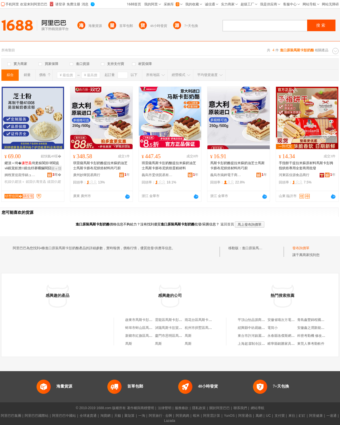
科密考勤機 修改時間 (313, 336)
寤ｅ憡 (56, 168)
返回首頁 (227, 224)
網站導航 (257, 408)
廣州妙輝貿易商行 (86, 175)
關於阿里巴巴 (219, 408)
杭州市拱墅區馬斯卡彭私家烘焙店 (210, 328)
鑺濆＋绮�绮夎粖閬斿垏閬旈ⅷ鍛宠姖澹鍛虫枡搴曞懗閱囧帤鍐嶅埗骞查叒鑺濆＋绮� (32, 166)
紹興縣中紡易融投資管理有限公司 (263, 328)
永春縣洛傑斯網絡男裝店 (286, 336)
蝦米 (196, 416)
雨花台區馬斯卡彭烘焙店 (203, 320)
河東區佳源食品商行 (294, 175)
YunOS (229, 416)
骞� (56, 175)
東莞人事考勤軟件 (310, 344)
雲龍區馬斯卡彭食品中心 (173, 320)
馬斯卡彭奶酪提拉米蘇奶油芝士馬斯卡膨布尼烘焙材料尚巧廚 (237, 165)
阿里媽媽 (182, 416)
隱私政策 (199, 408)
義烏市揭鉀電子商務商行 (225, 175)
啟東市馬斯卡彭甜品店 (142, 320)
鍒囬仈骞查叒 (36, 182)
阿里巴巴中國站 (64, 416)
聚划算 (129, 416)
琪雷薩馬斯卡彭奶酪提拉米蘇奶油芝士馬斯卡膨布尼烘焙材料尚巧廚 (100, 165)
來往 (291, 416)
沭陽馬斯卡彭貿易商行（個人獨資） (182, 328)
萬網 (259, 416)
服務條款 (181, 408)
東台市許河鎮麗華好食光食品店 (261, 336)
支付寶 (280, 416)
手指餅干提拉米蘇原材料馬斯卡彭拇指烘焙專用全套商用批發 (306, 165)
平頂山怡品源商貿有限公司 (258, 320)
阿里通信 (245, 416)
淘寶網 (105, 416)
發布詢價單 (300, 248)
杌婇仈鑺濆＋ (15, 182)
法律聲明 (164, 408)
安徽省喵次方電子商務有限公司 (291, 320)
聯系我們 (240, 408)
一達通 (331, 416)
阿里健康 (316, 416)
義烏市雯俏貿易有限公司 (157, 175)
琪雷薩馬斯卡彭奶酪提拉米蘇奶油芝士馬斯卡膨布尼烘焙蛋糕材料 (169, 165)
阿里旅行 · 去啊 (160, 416)
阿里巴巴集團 (11, 416)
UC (268, 416)
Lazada (169, 421)
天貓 (117, 416)
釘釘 (302, 416)
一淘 (141, 416)
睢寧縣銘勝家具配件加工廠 (287, 344)
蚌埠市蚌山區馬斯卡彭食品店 (147, 328)
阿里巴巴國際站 (36, 416)
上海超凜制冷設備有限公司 (258, 344)
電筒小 (272, 328)
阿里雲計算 (211, 416)
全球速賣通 (88, 416)
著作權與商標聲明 (140, 408)
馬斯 (188, 336)
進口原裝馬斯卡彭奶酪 (259, 248)
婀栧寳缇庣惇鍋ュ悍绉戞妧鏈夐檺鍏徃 (20, 175)
